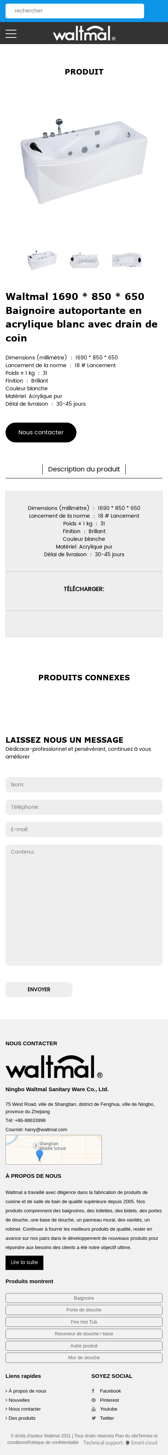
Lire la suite (24, 1263)
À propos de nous (26, 1391)
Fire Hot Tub (84, 1322)
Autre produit (83, 1346)
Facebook (106, 1391)
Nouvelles (18, 1400)
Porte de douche (84, 1310)
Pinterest (105, 1400)
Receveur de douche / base (84, 1333)
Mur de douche (84, 1357)
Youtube (105, 1409)
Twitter (103, 1418)
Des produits (21, 1418)
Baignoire (84, 1298)
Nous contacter (41, 432)
